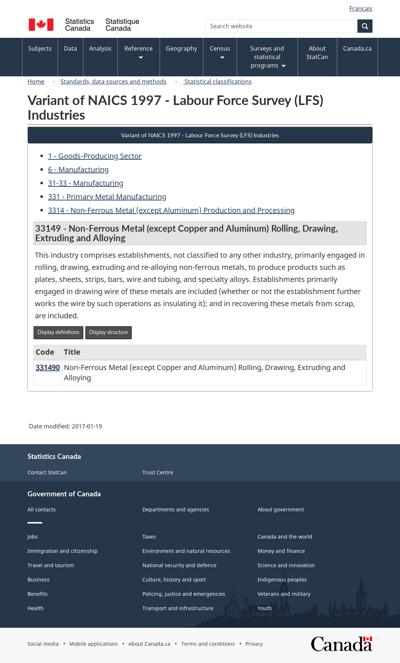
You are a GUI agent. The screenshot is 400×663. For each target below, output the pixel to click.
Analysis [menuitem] (100, 48)
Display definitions (58, 332)
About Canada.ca (149, 643)
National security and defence (179, 565)
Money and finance (281, 550)
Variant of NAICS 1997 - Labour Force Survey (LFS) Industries (200, 134)
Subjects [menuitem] (40, 48)
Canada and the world (285, 536)
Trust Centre (157, 472)
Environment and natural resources (186, 550)
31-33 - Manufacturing (85, 183)
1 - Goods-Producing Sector (95, 156)
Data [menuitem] (70, 48)
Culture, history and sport (174, 579)
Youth (265, 608)
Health (36, 608)
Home (36, 81)
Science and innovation (286, 565)
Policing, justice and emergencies (183, 593)
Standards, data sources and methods (114, 81)
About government (281, 509)
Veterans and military (284, 593)
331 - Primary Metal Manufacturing (107, 197)
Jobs (33, 536)
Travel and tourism (51, 565)
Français (360, 8)
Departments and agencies (175, 509)
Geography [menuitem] (181, 48)
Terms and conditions (208, 643)
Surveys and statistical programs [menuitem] (267, 56)
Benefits (38, 593)
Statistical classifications (217, 81)
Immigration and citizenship (63, 550)
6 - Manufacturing (78, 169)
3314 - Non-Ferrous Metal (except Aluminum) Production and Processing (171, 210)
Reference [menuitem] (138, 51)
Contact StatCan (47, 472)
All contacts (42, 509)
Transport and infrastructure (178, 608)
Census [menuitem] (220, 51)
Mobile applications (93, 643)
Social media (43, 643)
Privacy (254, 643)
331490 (48, 367)
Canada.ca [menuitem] (357, 48)
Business (39, 579)
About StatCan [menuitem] (317, 52)
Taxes (149, 536)
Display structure (108, 332)
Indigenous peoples (282, 579)
